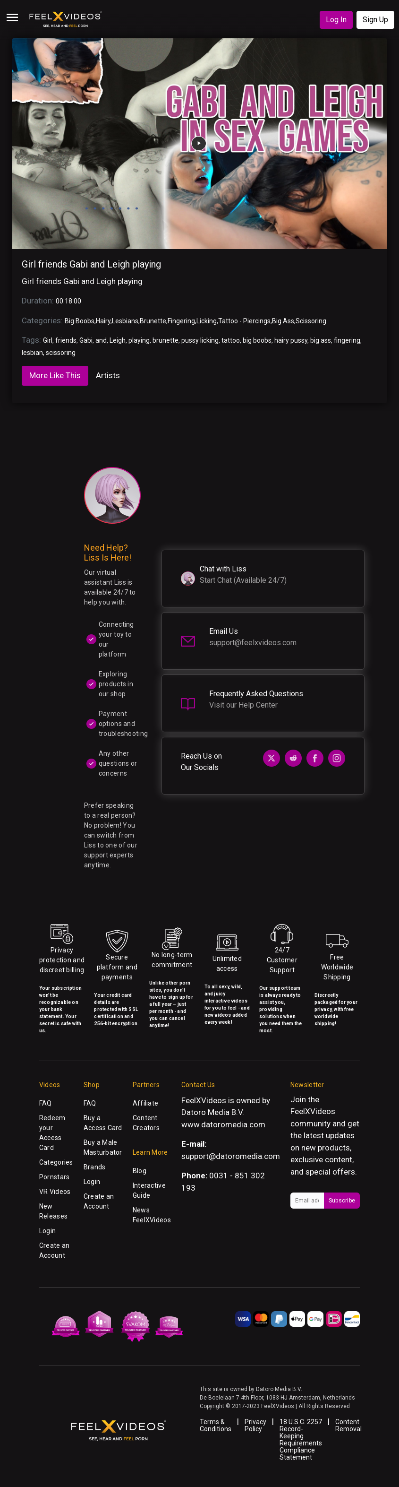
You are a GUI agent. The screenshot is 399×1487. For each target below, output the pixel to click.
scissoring (61, 352)
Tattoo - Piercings (244, 321)
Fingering (181, 321)
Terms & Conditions (215, 1425)
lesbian (32, 352)
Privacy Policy (255, 1425)
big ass (320, 340)
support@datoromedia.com (230, 1156)
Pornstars (54, 1177)
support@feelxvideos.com (253, 642)
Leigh (118, 340)
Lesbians (125, 321)
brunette (165, 340)
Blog (139, 1171)
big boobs (257, 340)
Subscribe (342, 1200)
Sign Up (375, 19)
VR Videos (55, 1191)
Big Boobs (79, 321)
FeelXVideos (312, 1111)
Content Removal (348, 1425)
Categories (56, 1162)
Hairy (103, 321)
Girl (47, 340)
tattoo (230, 340)
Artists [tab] (108, 375)
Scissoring (311, 321)
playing (139, 340)
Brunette (153, 321)
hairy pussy (290, 340)
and (101, 340)
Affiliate (146, 1103)
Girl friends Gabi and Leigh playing (91, 264)
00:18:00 (68, 301)
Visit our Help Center (243, 704)
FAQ (45, 1103)
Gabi (86, 340)
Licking (206, 321)
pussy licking (200, 340)
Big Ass (283, 321)
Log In (336, 19)
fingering (347, 340)
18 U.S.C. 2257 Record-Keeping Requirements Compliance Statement (301, 1439)
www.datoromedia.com (223, 1124)
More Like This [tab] (55, 375)
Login (47, 1231)
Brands (95, 1167)
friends (65, 340)
